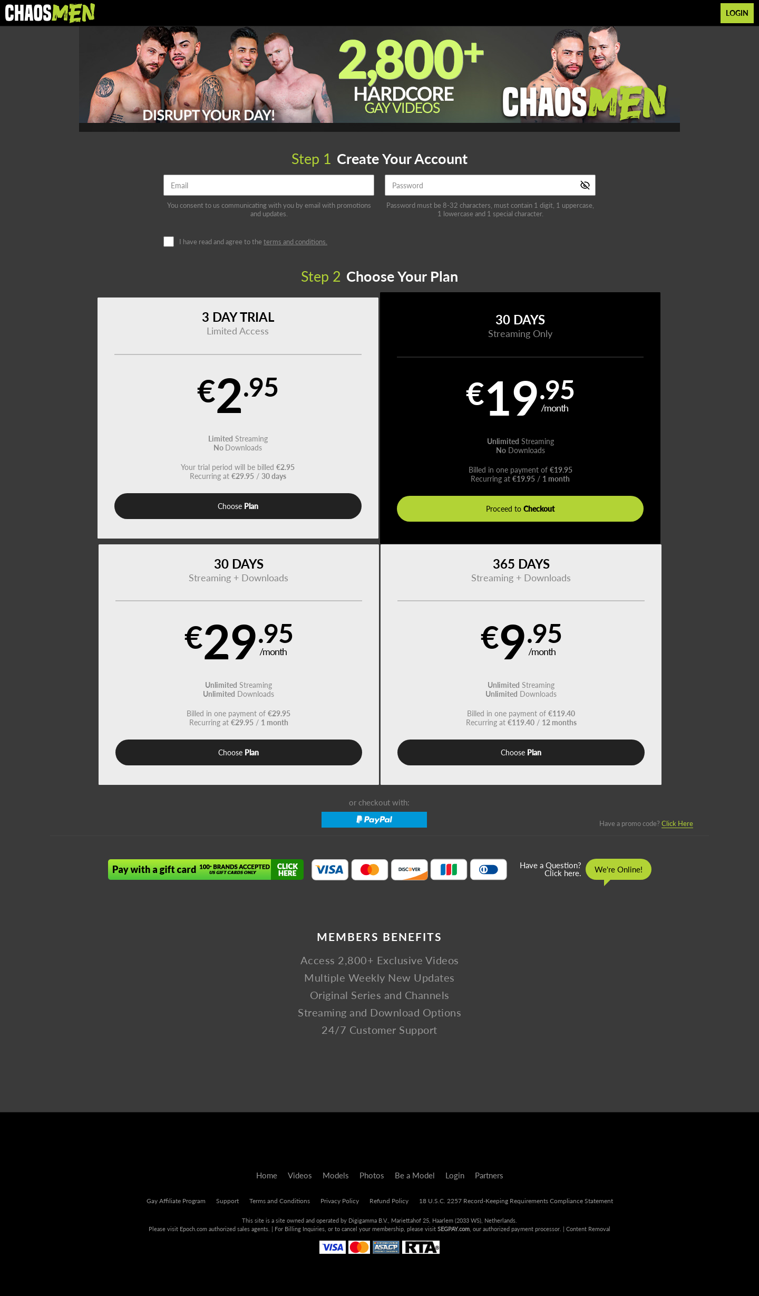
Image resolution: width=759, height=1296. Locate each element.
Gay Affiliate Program (176, 1201)
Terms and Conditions (279, 1201)
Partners (489, 1175)
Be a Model (415, 1175)
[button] (132, 419)
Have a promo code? (646, 584)
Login (737, 12)
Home (266, 1175)
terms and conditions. (295, 241)
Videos (300, 1175)
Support (227, 1201)
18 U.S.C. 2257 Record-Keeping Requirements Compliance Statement (516, 1201)
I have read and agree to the (253, 241)
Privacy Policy (339, 1201)
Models (336, 1175)
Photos (371, 1175)
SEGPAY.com (453, 1228)
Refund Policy (388, 1201)
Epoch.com (193, 1228)
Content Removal (588, 1228)
